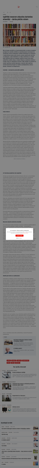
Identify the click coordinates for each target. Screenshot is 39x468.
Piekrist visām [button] (19, 235)
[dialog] (19, 234)
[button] (19, 238)
